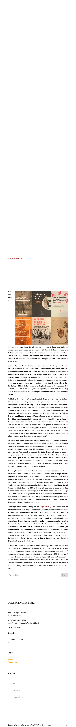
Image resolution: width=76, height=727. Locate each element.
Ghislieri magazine (15, 258)
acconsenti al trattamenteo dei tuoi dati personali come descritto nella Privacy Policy (38, 708)
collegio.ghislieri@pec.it (20, 642)
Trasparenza (12, 662)
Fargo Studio (45, 507)
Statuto (10, 659)
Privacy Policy (13, 665)
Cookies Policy (13, 668)
